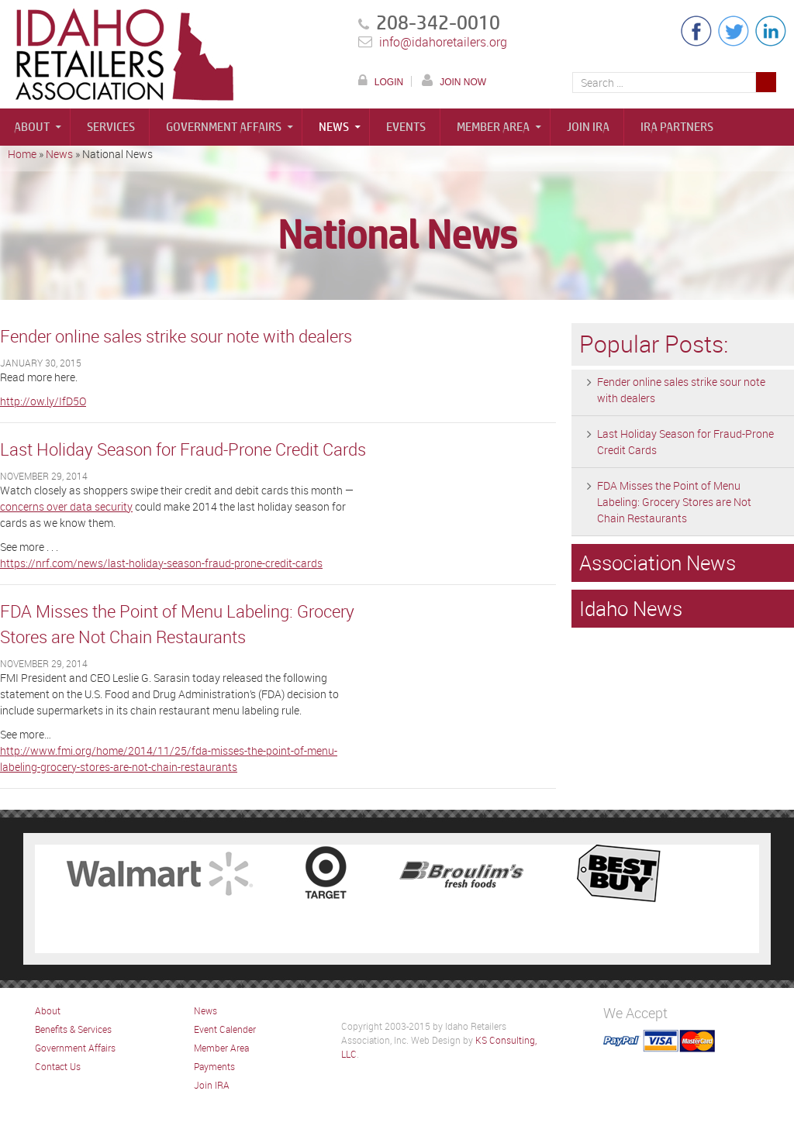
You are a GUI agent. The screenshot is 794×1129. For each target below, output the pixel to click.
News (334, 127)
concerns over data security (66, 506)
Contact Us (58, 1066)
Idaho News (630, 608)
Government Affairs (223, 127)
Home (22, 153)
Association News (657, 563)
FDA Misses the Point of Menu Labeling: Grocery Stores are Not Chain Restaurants (674, 501)
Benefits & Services (73, 1029)
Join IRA (588, 127)
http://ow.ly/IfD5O (43, 401)
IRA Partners (676, 127)
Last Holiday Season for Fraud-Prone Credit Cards (183, 449)
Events (406, 127)
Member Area (493, 127)
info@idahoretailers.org (443, 41)
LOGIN (389, 82)
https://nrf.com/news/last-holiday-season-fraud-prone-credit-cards (161, 563)
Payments (214, 1066)
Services (111, 127)
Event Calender (225, 1029)
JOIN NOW (463, 82)
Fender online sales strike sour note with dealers (176, 336)
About (32, 127)
